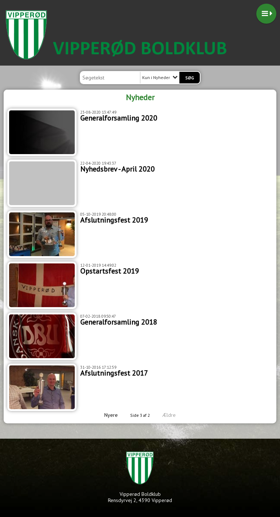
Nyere (106, 415)
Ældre (174, 415)
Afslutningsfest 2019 (114, 220)
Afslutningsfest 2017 (114, 373)
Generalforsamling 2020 (118, 118)
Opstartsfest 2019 (109, 271)
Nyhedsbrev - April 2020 (117, 169)
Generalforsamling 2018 (118, 322)
